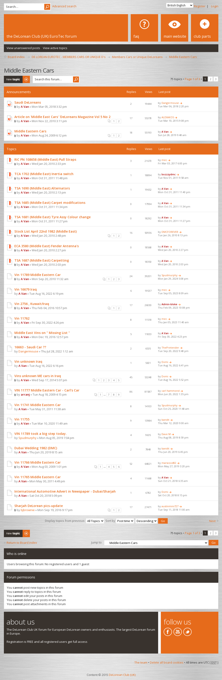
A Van (25, 107)
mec (164, 160)
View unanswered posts (23, 48)
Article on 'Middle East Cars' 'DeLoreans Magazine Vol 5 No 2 (62, 117)
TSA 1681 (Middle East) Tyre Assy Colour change (52, 217)
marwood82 (169, 463)
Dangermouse (170, 103)
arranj (25, 394)
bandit (165, 419)
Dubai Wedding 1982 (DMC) (35, 448)
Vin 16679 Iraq (25, 289)
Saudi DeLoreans (27, 102)
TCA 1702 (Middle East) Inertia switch (43, 174)
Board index (16, 57)
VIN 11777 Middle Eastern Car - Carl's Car (46, 390)
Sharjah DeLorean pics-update (38, 506)
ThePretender (170, 347)
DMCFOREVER (170, 232)
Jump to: (96, 542)
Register (199, 6)
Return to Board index (22, 542)
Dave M (166, 434)
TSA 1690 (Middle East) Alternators (42, 188)
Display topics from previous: (74, 520)
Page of (192, 79)
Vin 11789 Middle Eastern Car (37, 275)
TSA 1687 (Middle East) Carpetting (41, 260)
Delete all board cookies (166, 662)
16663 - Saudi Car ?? (30, 347)
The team (140, 662)
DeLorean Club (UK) (122, 674)
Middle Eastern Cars (183, 57)
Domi (165, 362)
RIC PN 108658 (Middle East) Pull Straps (45, 159)
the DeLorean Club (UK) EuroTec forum (42, 36)
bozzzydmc (169, 174)
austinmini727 (170, 506)
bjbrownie (28, 510)
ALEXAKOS (168, 117)
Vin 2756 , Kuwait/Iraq (31, 304)
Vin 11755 (21, 419)
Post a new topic (17, 79)
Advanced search (64, 6)
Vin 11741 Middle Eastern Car (37, 405)
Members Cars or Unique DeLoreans (137, 57)
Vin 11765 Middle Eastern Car (37, 477)
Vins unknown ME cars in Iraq (37, 376)
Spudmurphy (170, 275)
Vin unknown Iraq (28, 361)
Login (214, 6)
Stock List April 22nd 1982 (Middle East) (45, 231)
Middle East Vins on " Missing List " (42, 333)
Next (212, 521)
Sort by (119, 520)
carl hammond (171, 390)
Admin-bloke (169, 304)
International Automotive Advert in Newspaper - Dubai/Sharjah (65, 491)
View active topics (55, 48)
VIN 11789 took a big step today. (40, 433)
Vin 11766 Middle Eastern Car (37, 462)
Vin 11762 (21, 318)
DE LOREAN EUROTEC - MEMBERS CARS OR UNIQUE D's (69, 57)
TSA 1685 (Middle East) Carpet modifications (49, 202)
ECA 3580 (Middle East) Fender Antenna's (46, 246)
